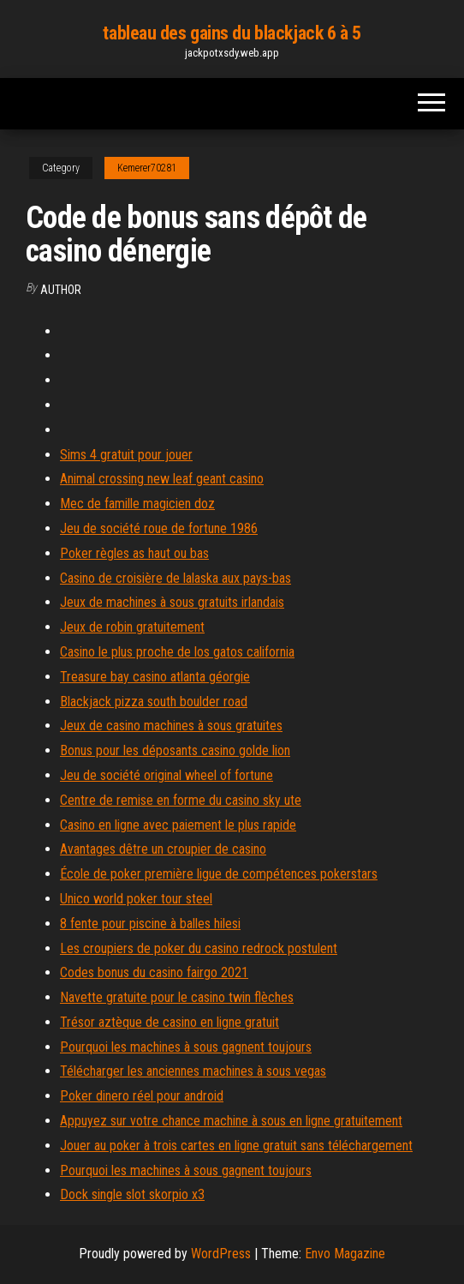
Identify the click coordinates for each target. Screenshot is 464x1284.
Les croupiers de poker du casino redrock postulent (198, 948)
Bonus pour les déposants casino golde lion (175, 750)
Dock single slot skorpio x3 (132, 1194)
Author (60, 290)
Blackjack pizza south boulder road (153, 701)
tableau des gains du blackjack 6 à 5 (231, 33)
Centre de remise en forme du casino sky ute (180, 800)
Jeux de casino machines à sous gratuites (171, 725)
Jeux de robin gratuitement (132, 627)
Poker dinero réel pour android (141, 1096)
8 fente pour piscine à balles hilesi (150, 923)
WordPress (221, 1253)
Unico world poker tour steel (136, 899)
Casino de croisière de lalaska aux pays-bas (175, 578)
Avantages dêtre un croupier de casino (163, 849)
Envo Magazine (345, 1253)
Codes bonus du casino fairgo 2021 (154, 972)
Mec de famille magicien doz (137, 503)
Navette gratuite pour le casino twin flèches (177, 997)
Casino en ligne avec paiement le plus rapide (178, 825)
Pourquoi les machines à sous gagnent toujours (186, 1047)
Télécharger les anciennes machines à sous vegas (193, 1071)
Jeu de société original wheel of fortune (166, 775)
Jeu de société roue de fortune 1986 (159, 528)
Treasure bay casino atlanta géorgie (155, 677)
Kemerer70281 (146, 168)
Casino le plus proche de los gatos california (177, 652)
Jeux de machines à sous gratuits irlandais (172, 602)
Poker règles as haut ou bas (134, 553)
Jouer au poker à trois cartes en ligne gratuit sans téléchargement (236, 1145)
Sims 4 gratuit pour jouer (126, 455)
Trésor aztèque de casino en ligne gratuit (169, 1022)
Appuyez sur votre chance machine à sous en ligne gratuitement (231, 1121)
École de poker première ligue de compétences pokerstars (219, 874)
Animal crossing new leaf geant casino (162, 479)
